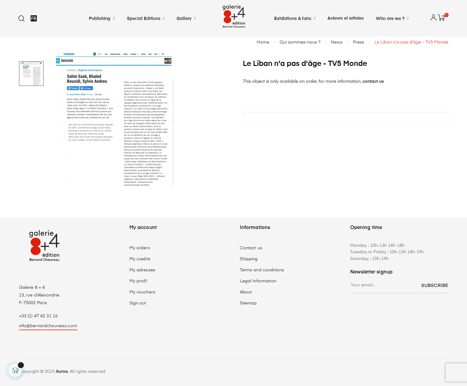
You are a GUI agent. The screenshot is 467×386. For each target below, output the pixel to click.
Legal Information (258, 281)
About (246, 292)
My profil (138, 281)
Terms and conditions (262, 270)
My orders (139, 248)
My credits (139, 259)
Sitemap (248, 303)
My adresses (142, 270)
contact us (373, 81)
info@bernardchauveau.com (48, 326)
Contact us (251, 248)
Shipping (249, 259)
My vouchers (142, 292)
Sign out (137, 303)
